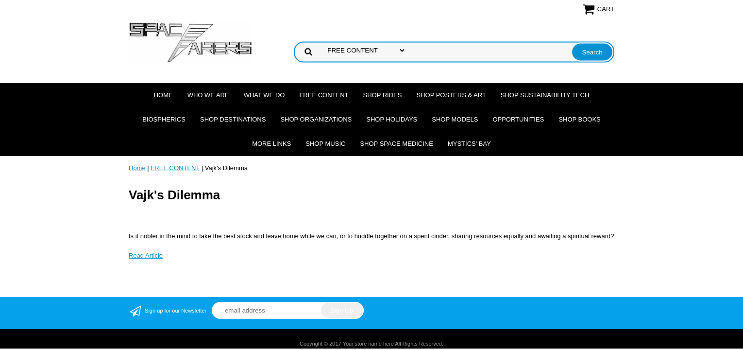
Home (163, 95)
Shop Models (455, 119)
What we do (264, 95)
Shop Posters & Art (451, 95)
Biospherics (164, 119)
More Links (271, 143)
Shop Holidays (391, 119)
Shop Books (579, 119)
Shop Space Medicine (396, 143)
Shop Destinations (233, 119)
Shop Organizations (316, 119)
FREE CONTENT (323, 95)
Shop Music (325, 143)
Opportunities (518, 119)
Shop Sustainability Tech (545, 95)
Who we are (208, 95)
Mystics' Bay (469, 143)
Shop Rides (382, 95)
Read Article (146, 255)
